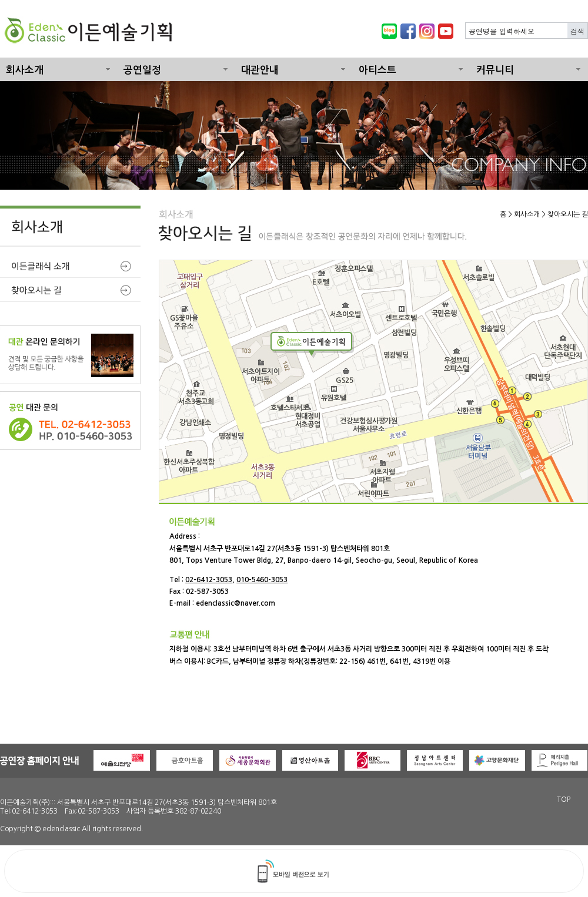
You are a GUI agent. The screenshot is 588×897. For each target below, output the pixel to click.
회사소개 (25, 70)
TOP (563, 799)
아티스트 (377, 70)
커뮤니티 (495, 70)
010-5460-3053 (262, 579)
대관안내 (260, 70)
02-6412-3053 (208, 579)
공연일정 (142, 70)
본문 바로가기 (0, 0)
